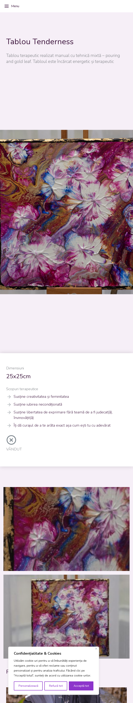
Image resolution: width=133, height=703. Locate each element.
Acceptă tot (81, 686)
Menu (11, 6)
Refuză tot (56, 686)
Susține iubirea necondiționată (38, 404)
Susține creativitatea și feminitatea (41, 396)
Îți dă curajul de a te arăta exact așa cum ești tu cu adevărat (62, 425)
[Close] (96, 649)
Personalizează (28, 686)
